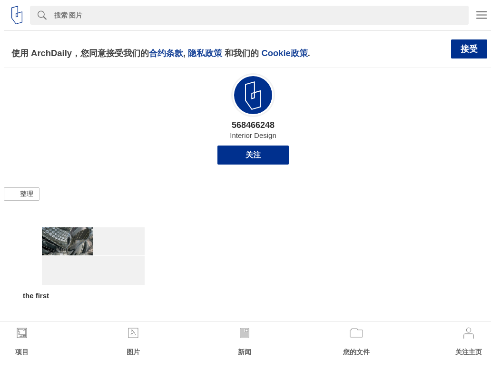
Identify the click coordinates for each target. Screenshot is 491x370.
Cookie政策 (284, 53)
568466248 (253, 125)
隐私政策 (205, 53)
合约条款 (166, 53)
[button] (21, 194)
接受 (469, 49)
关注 (253, 155)
